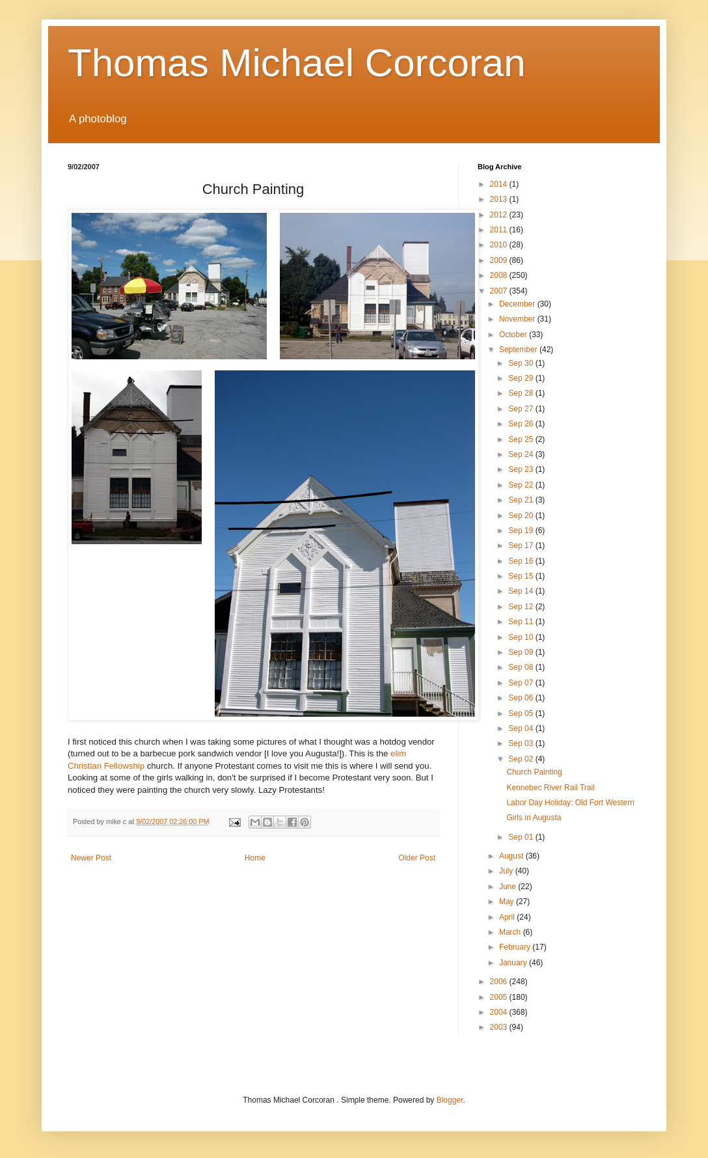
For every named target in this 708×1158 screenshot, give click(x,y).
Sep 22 (521, 484)
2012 (500, 214)
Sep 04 (521, 728)
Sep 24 (521, 454)
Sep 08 (521, 667)
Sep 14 (521, 591)
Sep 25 (521, 439)
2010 (500, 244)
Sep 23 (521, 469)
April (508, 917)
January (514, 962)
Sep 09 (521, 652)
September (519, 349)
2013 (500, 199)
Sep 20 (521, 515)
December (518, 304)
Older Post (416, 857)
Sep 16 (521, 561)
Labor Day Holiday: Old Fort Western (570, 802)
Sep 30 (521, 363)
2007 (500, 291)
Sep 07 (521, 682)
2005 (500, 997)
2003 (500, 1027)
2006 (500, 981)
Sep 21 (521, 499)
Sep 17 (521, 545)
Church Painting (534, 772)
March (511, 932)
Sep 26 (521, 423)
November (518, 319)
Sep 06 (521, 697)
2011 (500, 229)
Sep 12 (521, 606)
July (507, 870)
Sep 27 (521, 408)
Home (255, 857)
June (508, 886)
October (514, 334)
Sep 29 (521, 378)
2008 (500, 275)
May (507, 901)
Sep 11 (521, 621)
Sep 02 (521, 759)
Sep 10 (521, 637)
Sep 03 (521, 743)
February (515, 947)
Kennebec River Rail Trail (550, 787)
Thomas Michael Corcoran (297, 63)
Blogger (450, 1100)
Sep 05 (521, 713)
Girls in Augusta (533, 817)
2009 (500, 260)
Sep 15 (521, 576)
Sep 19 (521, 530)
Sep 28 (521, 393)
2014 (500, 184)
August (512, 856)
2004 (500, 1012)
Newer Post (91, 857)
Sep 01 (521, 837)
